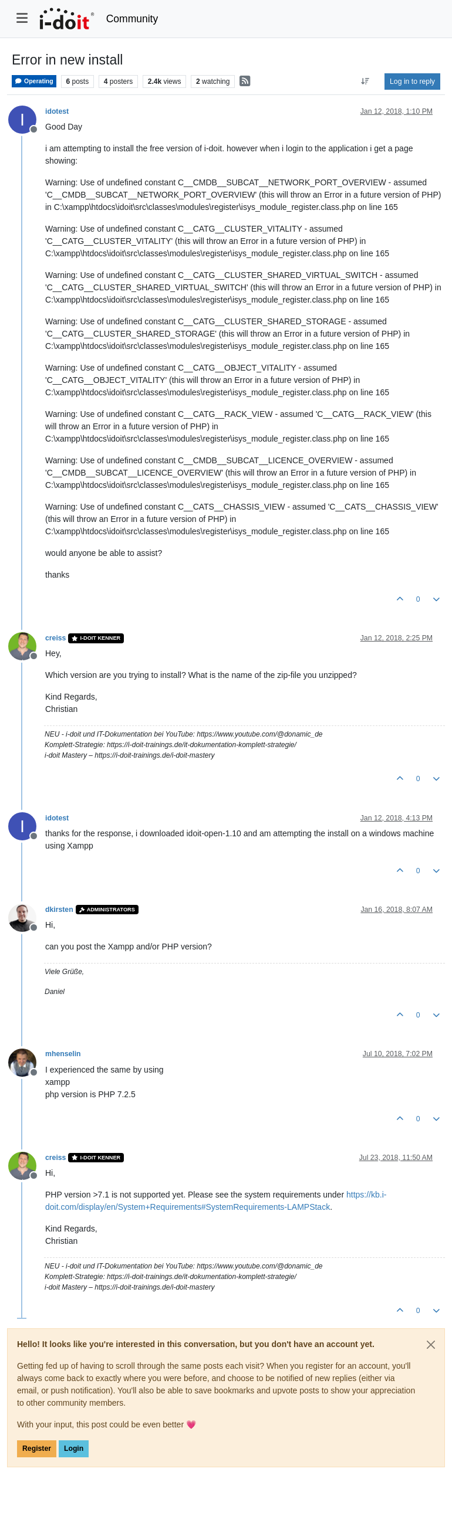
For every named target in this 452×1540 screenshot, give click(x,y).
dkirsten (59, 909)
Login (73, 1448)
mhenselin (63, 1054)
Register (36, 1448)
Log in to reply (412, 81)
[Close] (430, 1345)
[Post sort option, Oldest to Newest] (365, 81)
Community (132, 19)
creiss (55, 638)
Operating (34, 81)
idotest (57, 111)
